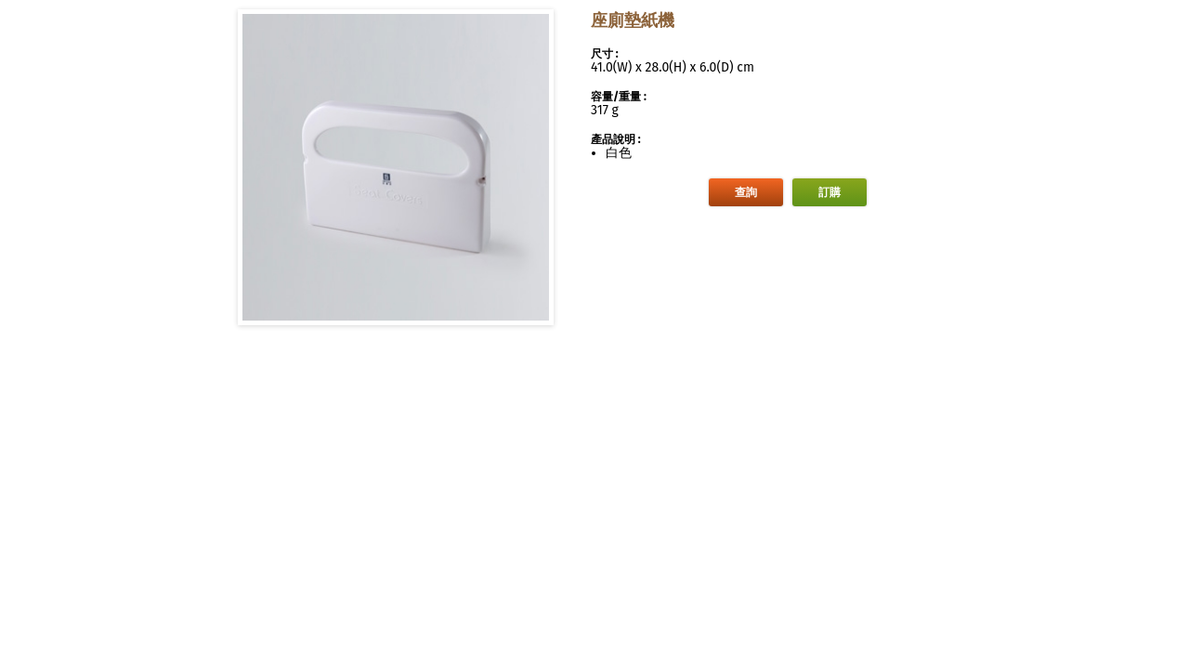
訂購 (829, 192)
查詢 (746, 192)
